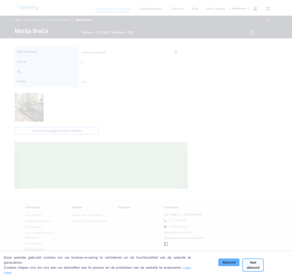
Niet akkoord (253, 265)
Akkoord (229, 262)
